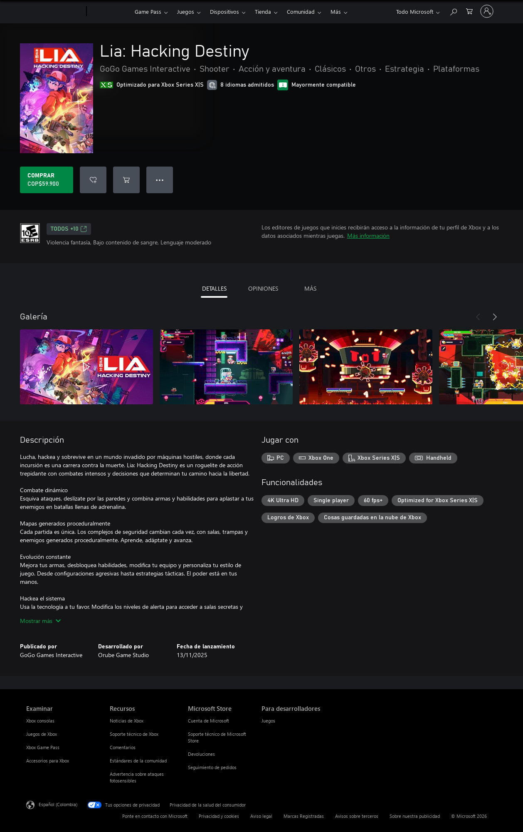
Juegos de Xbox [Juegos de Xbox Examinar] (41, 734)
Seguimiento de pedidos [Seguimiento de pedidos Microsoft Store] (212, 767)
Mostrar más (40, 621)
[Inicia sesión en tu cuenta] (487, 11)
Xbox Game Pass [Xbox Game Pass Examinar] (42, 747)
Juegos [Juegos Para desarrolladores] (268, 720)
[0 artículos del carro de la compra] (469, 10)
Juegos (185, 11)
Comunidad (301, 11)
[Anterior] (478, 317)
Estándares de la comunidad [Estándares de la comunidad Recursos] (138, 760)
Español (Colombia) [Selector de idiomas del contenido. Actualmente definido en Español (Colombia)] (58, 804)
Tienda (263, 11)
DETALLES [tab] (214, 288)
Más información (368, 235)
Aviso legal (261, 816)
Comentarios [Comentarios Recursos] (123, 747)
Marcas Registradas (304, 816)
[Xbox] (109, 11)
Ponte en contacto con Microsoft (154, 816)
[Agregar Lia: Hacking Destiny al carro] (126, 180)
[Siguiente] (494, 317)
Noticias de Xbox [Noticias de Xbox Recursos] (126, 720)
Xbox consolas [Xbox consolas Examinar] (40, 720)
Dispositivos (224, 11)
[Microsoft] (54, 11)
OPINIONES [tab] (263, 288)
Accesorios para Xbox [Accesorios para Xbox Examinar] (47, 760)
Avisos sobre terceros (356, 816)
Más (336, 11)
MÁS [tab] (310, 288)
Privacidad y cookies (219, 816)
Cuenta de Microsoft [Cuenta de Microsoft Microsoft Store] (208, 720)
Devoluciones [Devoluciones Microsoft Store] (201, 754)
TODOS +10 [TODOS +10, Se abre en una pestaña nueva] (69, 229)
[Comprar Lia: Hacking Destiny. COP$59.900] (46, 180)
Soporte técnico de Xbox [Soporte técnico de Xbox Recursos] (134, 734)
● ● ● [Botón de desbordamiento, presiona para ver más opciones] (160, 179)
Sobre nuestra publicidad (415, 816)
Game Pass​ (148, 11)
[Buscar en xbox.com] (453, 10)
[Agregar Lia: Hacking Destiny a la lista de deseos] (93, 180)
